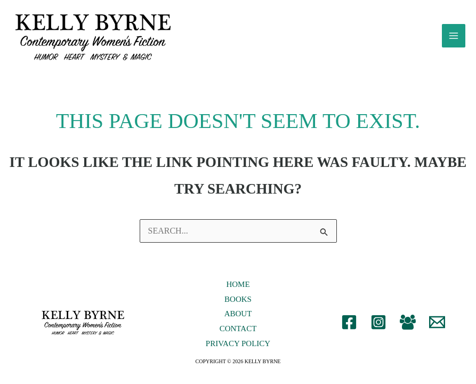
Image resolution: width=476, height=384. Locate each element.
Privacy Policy (238, 348)
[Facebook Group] (408, 327)
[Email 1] (437, 327)
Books (238, 304)
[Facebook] (349, 327)
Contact (238, 334)
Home (237, 289)
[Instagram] (378, 327)
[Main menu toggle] (453, 38)
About (238, 319)
